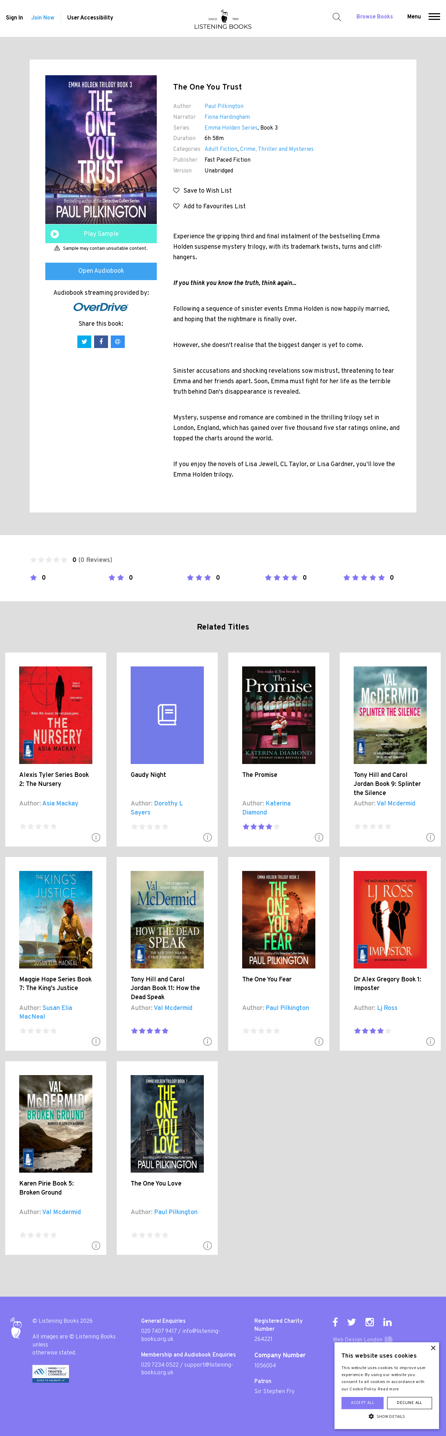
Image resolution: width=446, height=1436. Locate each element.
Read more (388, 1389)
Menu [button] (415, 18)
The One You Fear (267, 980)
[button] (435, 18)
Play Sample (101, 234)
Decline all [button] (409, 1402)
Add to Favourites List (209, 207)
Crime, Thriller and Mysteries (277, 149)
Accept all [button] (362, 1402)
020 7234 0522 (160, 1365)
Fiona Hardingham (227, 117)
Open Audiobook (101, 271)
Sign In (13, 19)
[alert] (386, 1385)
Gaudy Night (148, 775)
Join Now (42, 19)
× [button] (433, 1348)
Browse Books (375, 18)
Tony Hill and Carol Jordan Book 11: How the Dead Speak (165, 989)
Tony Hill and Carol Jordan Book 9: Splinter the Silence (387, 784)
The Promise (259, 775)
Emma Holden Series (231, 128)
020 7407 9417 (159, 1331)
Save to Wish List (202, 191)
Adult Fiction (221, 149)
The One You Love (156, 1184)
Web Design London (358, 1340)
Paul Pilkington (224, 106)
